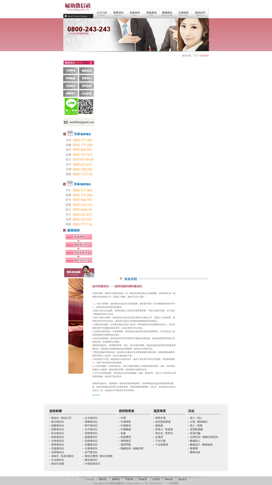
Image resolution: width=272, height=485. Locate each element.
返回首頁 (182, 479)
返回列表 (96, 395)
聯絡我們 (169, 479)
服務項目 (103, 479)
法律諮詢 (156, 479)
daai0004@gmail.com (81, 122)
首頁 (195, 55)
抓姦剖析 (129, 479)
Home (70, 16)
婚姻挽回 (116, 479)
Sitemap (84, 16)
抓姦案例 (142, 479)
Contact (76, 16)
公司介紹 (89, 479)
